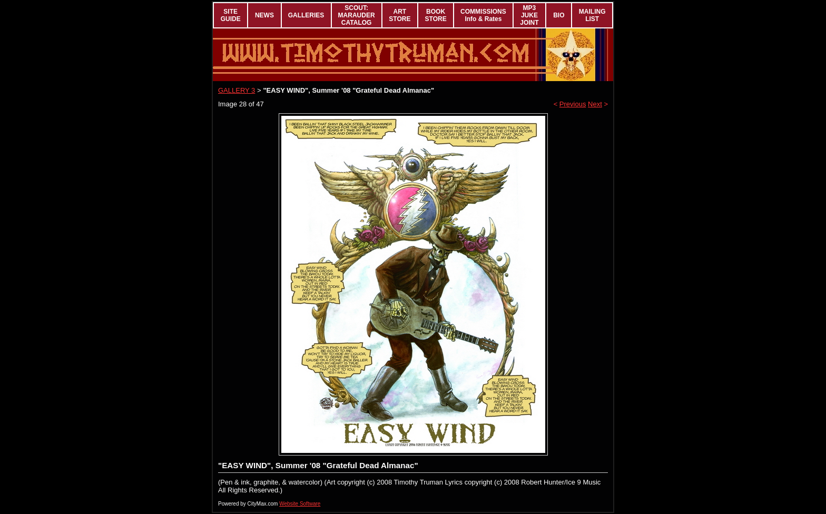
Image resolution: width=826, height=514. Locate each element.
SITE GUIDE (231, 15)
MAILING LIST (592, 15)
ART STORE (399, 15)
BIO (558, 15)
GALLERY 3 (236, 90)
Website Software (299, 504)
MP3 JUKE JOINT (529, 15)
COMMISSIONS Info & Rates (483, 15)
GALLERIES (306, 15)
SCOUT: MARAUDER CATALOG (356, 15)
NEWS (264, 15)
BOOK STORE (436, 15)
